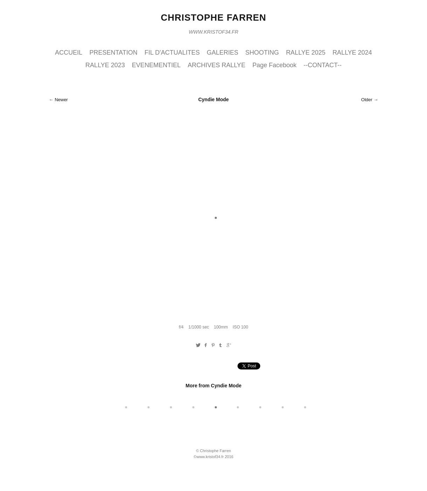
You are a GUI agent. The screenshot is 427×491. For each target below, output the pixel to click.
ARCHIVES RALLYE (217, 65)
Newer (61, 99)
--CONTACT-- (322, 65)
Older (366, 99)
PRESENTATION (113, 52)
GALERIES (222, 52)
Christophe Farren (213, 17)
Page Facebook (274, 65)
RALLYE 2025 (305, 52)
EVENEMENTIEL (156, 65)
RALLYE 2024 (352, 52)
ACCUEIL (68, 52)
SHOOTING (262, 52)
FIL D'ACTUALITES (172, 52)
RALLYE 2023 (105, 65)
